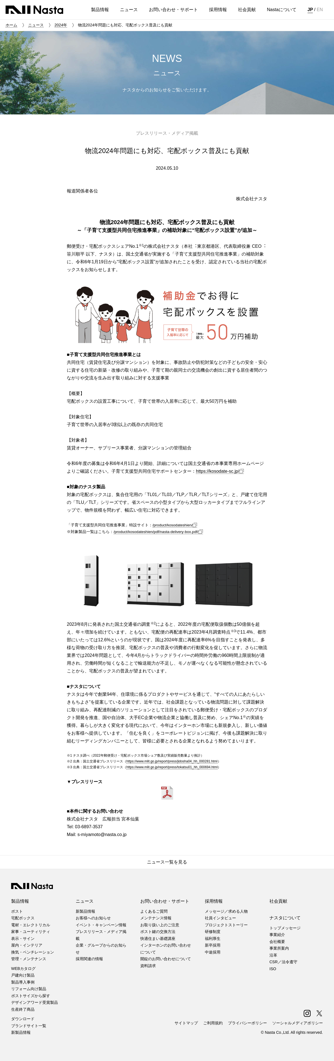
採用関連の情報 (89, 959)
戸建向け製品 (23, 975)
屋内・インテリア (26, 945)
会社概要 (277, 941)
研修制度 (212, 931)
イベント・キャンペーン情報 (101, 925)
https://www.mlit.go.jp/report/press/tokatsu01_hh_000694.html (172, 767)
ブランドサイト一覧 (28, 1026)
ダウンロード (23, 1019)
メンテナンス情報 (155, 918)
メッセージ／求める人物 (226, 911)
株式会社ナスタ (34, 10)
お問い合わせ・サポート (164, 901)
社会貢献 (278, 901)
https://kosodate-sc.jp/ (220, 471)
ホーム (11, 25)
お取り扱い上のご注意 (159, 925)
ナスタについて (285, 917)
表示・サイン (23, 938)
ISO (272, 969)
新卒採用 (212, 945)
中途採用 (212, 952)
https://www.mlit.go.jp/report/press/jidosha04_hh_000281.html (172, 761)
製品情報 (20, 901)
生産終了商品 (23, 1009)
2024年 (61, 25)
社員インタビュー (220, 918)
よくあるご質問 (154, 911)
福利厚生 (212, 938)
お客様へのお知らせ (93, 918)
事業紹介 (277, 934)
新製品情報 (21, 1032)
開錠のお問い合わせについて (165, 959)
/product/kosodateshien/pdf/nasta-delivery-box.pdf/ (158, 532)
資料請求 (148, 966)
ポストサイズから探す (30, 996)
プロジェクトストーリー (226, 925)
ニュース (36, 25)
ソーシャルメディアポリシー (297, 1023)
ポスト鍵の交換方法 (157, 931)
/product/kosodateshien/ (175, 525)
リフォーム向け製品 (28, 989)
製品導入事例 (23, 982)
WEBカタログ (23, 968)
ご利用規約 (213, 1023)
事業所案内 (279, 948)
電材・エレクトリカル (30, 925)
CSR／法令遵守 (283, 962)
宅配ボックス (23, 918)
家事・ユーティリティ (30, 931)
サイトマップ (186, 1023)
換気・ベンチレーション (32, 952)
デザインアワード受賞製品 (34, 1002)
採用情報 (214, 901)
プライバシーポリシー (247, 1023)
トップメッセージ (285, 928)
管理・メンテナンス (28, 959)
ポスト (17, 911)
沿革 (273, 955)
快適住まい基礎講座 (157, 938)
